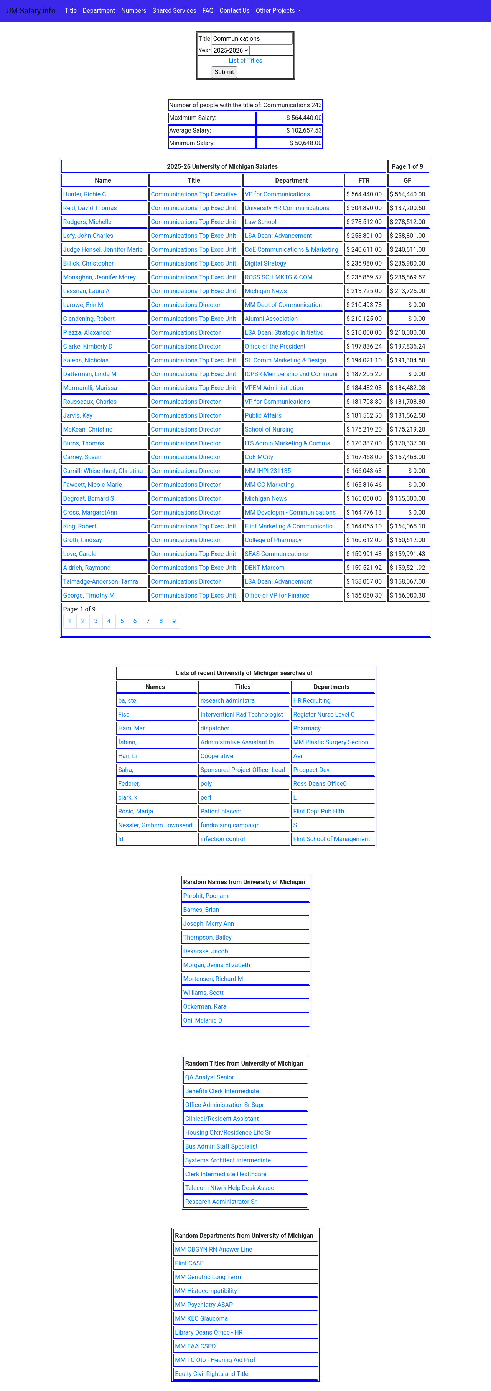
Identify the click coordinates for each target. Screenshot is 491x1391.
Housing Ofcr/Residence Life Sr (228, 1132)
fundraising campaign (230, 825)
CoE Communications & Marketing (291, 249)
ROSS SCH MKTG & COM (279, 277)
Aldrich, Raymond (87, 567)
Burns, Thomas (83, 443)
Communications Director (186, 305)
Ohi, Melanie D (202, 1020)
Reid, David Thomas (90, 208)
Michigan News (266, 291)
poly (206, 783)
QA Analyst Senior (209, 1077)
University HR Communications (287, 208)
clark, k (127, 797)
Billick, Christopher (88, 263)
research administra (228, 700)
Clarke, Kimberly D (88, 346)
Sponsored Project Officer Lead (243, 770)
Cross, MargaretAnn (90, 512)
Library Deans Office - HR (208, 1332)
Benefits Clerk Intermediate (222, 1091)
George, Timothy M (89, 595)
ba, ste (127, 700)
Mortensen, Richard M (213, 979)
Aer (297, 756)
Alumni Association (271, 318)
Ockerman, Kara (204, 1006)
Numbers (133, 10)
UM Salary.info (31, 10)
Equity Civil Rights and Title (212, 1374)
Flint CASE (189, 1263)
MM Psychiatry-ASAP (204, 1304)
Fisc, (124, 714)
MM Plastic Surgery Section (330, 742)
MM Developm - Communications (290, 512)
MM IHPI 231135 (268, 471)
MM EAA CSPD (195, 1346)
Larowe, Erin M (83, 305)
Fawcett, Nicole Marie (92, 484)
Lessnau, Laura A (86, 291)
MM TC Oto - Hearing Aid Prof (215, 1360)
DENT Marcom (264, 567)
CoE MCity (259, 457)
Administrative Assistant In (237, 742)
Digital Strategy (265, 263)
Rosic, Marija (135, 811)
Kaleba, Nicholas (86, 360)
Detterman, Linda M (90, 374)
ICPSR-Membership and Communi (291, 374)
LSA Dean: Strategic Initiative (284, 332)
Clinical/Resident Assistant (222, 1118)
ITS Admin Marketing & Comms (287, 443)
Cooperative (217, 756)
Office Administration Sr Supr (224, 1105)
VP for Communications (277, 194)
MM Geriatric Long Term (208, 1277)
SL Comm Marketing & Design (285, 360)
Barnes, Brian (201, 909)
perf (206, 797)
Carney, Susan (82, 457)
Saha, (125, 770)
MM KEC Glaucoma (201, 1318)
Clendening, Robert (89, 318)
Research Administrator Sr (221, 1201)
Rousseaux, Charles (90, 401)
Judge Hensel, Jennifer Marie (103, 249)
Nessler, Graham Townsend (155, 825)
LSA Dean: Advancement (278, 235)
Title (71, 10)
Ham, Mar (131, 728)
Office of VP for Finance (277, 595)
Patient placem (221, 811)
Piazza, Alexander (87, 332)
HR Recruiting (311, 700)
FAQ (208, 10)
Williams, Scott (203, 992)
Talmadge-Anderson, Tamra (100, 581)
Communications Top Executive (194, 194)
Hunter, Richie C (84, 194)
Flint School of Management (331, 839)
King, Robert (79, 526)
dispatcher (215, 728)
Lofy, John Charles (88, 235)
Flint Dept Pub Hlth (318, 811)
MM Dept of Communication (283, 305)
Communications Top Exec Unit (193, 208)
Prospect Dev (311, 770)
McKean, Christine (88, 429)
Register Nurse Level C (323, 714)
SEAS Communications (276, 554)
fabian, (127, 742)
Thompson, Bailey (207, 937)
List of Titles (245, 60)
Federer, (129, 783)
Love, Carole (80, 554)
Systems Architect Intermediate (228, 1160)
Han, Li (127, 756)
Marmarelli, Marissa (90, 388)
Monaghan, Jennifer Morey (99, 277)
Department (99, 10)
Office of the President (275, 346)
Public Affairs (263, 415)
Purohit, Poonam (206, 896)
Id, (121, 839)
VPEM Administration (274, 388)
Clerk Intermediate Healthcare (226, 1174)
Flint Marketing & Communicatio (289, 526)
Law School (260, 222)
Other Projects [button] (276, 10)
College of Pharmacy (273, 540)
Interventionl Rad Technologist (242, 714)
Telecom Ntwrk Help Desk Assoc (229, 1188)
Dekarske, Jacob (205, 951)
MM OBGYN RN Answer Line (213, 1249)
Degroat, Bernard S (88, 498)
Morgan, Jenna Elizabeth (216, 965)
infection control (223, 839)
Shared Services (174, 10)
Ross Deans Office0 (319, 783)
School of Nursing (269, 429)
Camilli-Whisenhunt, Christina (103, 471)
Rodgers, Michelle (87, 222)
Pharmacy (307, 728)
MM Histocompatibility (206, 1291)
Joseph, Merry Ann (208, 923)
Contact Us (235, 10)
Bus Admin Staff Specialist (221, 1146)
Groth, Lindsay (82, 540)
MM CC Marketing (269, 484)
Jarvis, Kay (77, 415)
